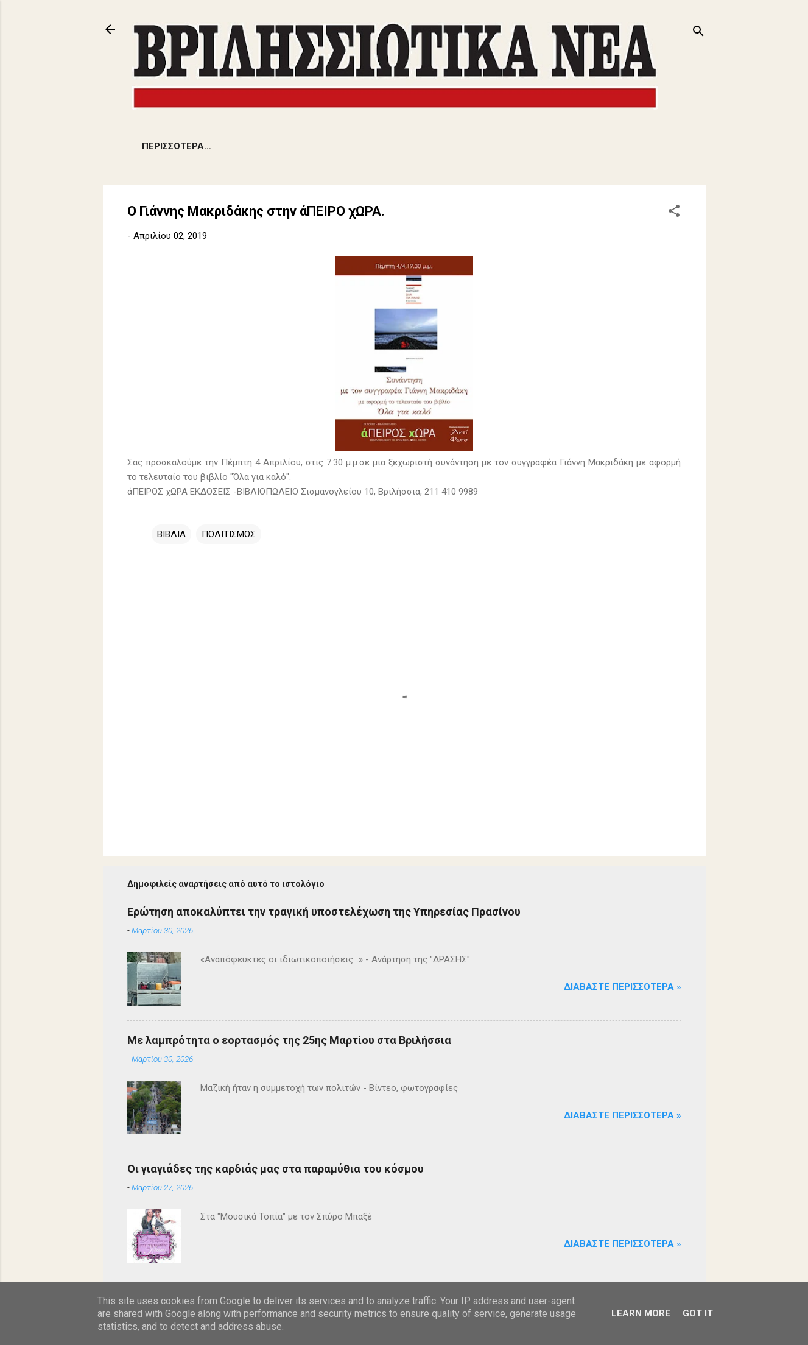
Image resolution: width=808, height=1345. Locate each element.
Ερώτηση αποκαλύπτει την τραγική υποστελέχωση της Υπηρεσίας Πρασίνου (324, 911)
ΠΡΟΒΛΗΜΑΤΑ (236, 146)
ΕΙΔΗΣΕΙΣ (162, 146)
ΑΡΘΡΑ (455, 146)
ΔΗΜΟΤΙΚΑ (315, 146)
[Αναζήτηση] (698, 33)
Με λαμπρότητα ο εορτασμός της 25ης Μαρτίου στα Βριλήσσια (289, 1040)
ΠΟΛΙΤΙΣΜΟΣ (521, 146)
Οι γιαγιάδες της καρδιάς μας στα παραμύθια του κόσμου (275, 1168)
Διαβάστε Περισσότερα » (622, 986)
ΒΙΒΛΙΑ (171, 534)
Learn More (640, 1313)
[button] (674, 212)
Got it (698, 1313)
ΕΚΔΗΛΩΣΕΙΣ (390, 146)
